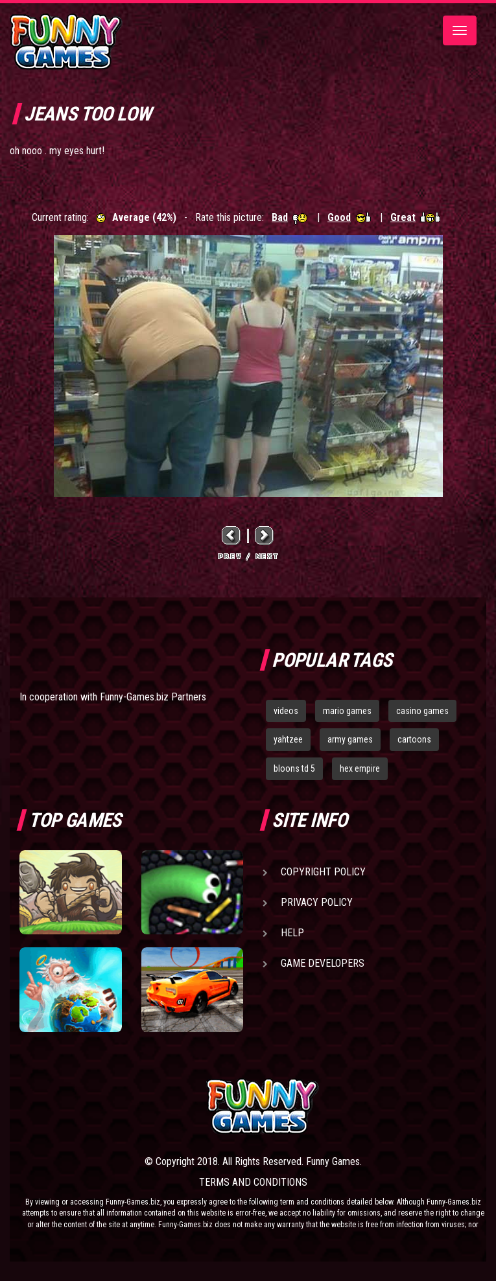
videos (286, 711)
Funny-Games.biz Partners (153, 697)
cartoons (414, 739)
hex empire (360, 768)
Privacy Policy (317, 902)
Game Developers (322, 963)
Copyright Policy (323, 872)
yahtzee (288, 739)
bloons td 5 (294, 768)
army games (350, 739)
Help (292, 933)
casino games (422, 711)
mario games (347, 711)
